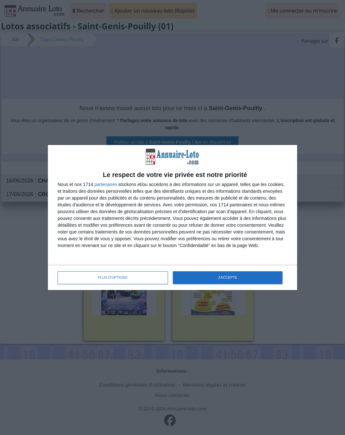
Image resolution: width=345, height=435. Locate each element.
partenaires (106, 184)
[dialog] (172, 217)
